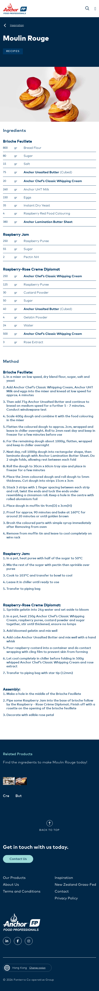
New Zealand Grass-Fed (75, 884)
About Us (11, 884)
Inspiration (64, 878)
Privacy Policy (66, 898)
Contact (62, 891)
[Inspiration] (17, 25)
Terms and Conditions (21, 891)
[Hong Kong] (5, 25)
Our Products (14, 878)
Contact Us (18, 859)
